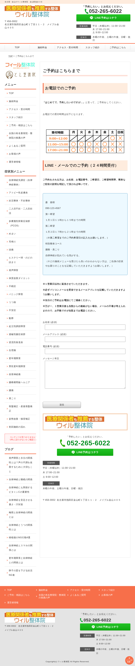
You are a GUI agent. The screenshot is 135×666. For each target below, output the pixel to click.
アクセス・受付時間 (67, 47)
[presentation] (64, 401)
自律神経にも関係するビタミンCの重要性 (20, 489)
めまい (12, 233)
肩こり (12, 398)
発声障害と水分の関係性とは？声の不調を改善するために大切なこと (20, 465)
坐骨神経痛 (15, 374)
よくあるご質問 (17, 146)
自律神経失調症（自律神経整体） (20, 182)
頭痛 (11, 249)
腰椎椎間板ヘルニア (19, 382)
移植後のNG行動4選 (19, 537)
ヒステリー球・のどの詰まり (20, 259)
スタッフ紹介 (93, 47)
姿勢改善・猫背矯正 (19, 419)
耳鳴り (12, 241)
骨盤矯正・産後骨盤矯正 (20, 408)
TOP (17, 47)
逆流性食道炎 (16, 342)
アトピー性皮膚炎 (18, 192)
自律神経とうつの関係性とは (20, 527)
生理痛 (12, 350)
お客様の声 (15, 154)
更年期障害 (15, 358)
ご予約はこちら (118, 47)
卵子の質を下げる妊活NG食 (20, 572)
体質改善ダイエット (19, 278)
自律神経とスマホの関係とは (20, 547)
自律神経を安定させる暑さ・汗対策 (20, 502)
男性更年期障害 (17, 366)
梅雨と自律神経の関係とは (20, 514)
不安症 (12, 310)
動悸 (11, 318)
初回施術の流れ (17, 427)
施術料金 (42, 47)
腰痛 (11, 390)
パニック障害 (16, 294)
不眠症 (12, 286)
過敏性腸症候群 (17, 334)
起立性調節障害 (17, 326)
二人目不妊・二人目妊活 (20, 210)
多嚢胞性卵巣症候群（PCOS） (19, 223)
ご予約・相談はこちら (20, 125)
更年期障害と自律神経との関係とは (20, 560)
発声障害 (13, 270)
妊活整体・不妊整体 (19, 200)
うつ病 (12, 302)
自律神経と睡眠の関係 (20, 479)
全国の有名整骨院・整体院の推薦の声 (20, 135)
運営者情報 (15, 162)
